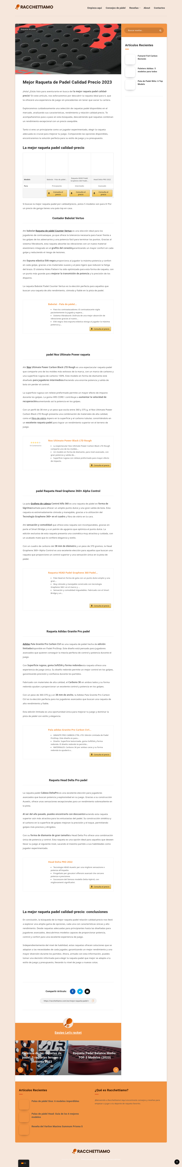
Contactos (159, 8)
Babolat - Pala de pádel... (62, 304)
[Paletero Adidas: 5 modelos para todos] (130, 72)
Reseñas (134, 8)
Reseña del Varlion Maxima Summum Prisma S (57, 1126)
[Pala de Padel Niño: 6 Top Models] (130, 85)
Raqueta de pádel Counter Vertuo (54, 230)
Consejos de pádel (116, 8)
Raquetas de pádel (28, 29)
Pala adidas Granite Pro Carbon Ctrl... (69, 729)
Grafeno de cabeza (41, 503)
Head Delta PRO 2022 (60, 861)
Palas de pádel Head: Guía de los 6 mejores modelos (55, 1115)
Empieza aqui (94, 8)
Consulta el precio (58, 193)
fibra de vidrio (39, 418)
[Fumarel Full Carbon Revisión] (130, 59)
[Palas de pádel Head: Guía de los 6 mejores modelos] (24, 1117)
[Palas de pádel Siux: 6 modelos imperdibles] (24, 1105)
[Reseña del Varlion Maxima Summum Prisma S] (24, 1130)
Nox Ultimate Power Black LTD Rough (70, 440)
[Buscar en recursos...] (144, 30)
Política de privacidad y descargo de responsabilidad (100, 1159)
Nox (29, 367)
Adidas (26, 644)
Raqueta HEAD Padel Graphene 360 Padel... (73, 572)
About (147, 8)
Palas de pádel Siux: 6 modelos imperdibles (55, 1101)
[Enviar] (160, 30)
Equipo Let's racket (68, 1032)
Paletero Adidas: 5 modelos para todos (147, 70)
